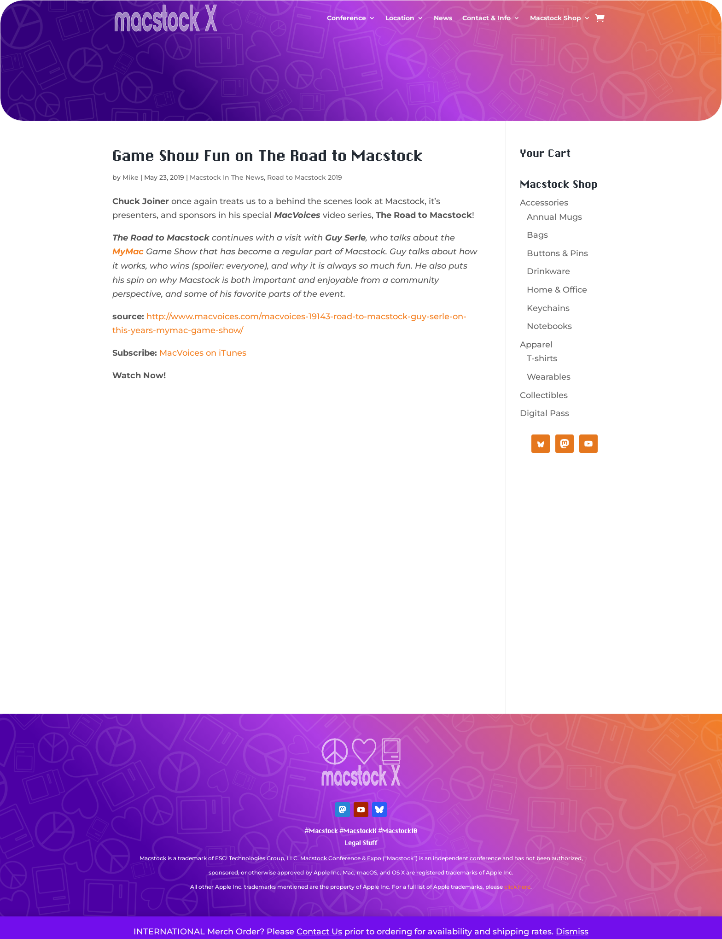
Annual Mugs (554, 217)
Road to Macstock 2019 (304, 177)
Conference (346, 18)
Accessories (544, 203)
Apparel (536, 345)
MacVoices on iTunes (202, 353)
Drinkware (548, 271)
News (443, 18)
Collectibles (544, 395)
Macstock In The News (227, 177)
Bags (537, 235)
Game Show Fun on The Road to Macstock (267, 157)
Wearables (549, 377)
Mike (130, 177)
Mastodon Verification (361, 900)
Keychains (548, 308)
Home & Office (557, 290)
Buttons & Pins (557, 253)
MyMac (128, 251)
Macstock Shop (555, 18)
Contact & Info (486, 18)
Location (399, 18)
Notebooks (549, 326)
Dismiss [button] (572, 932)
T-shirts (542, 358)
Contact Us (319, 932)
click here (517, 886)
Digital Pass (544, 413)
